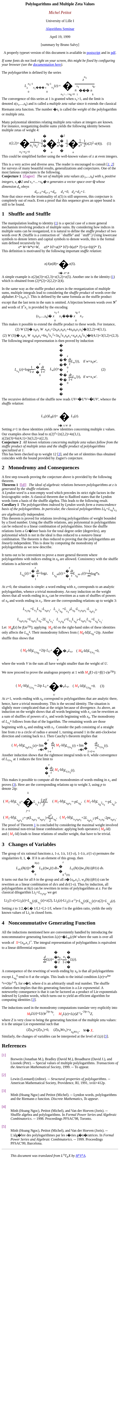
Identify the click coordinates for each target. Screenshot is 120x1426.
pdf (113, 52)
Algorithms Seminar (60, 29)
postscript (93, 52)
